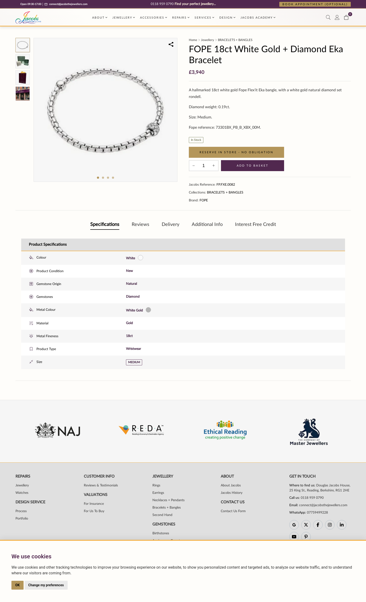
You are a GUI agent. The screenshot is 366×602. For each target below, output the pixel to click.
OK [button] (17, 585)
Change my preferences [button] (46, 585)
